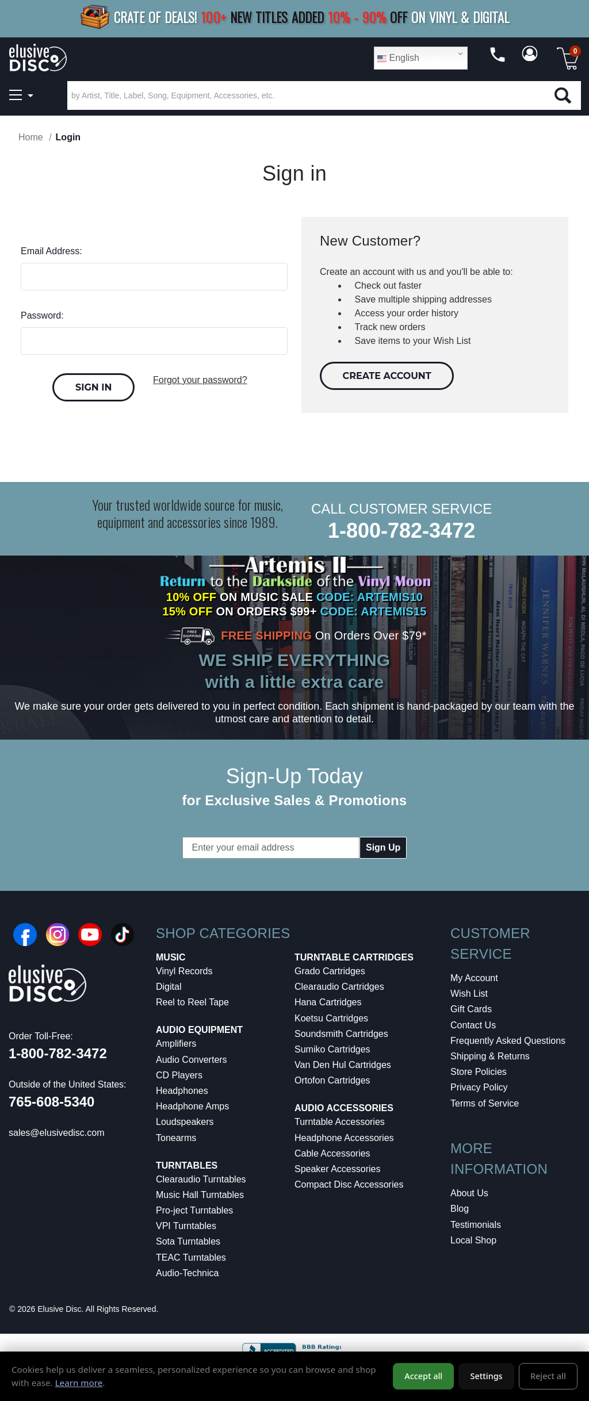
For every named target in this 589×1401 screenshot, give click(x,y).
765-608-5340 (51, 1101)
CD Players (179, 1075)
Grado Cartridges (329, 971)
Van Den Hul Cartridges (342, 1065)
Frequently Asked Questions (507, 1041)
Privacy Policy (479, 1087)
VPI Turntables (186, 1226)
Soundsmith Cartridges (341, 1034)
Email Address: (51, 251)
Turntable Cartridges (354, 957)
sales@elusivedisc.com (57, 1133)
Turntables (186, 1165)
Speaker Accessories (337, 1169)
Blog (459, 1209)
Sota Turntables (188, 1241)
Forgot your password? (200, 380)
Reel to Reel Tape (192, 1002)
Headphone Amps (192, 1106)
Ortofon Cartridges (332, 1080)
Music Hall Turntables (200, 1195)
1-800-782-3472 (401, 530)
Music (171, 957)
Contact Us (473, 1025)
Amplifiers (176, 1043)
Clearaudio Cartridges (339, 987)
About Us (469, 1193)
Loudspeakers (185, 1122)
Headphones (182, 1091)
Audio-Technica (187, 1273)
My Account (474, 978)
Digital (168, 987)
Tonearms (176, 1138)
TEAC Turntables (191, 1257)
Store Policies (478, 1072)
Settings (487, 1376)
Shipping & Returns (490, 1056)
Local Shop (473, 1240)
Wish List (469, 993)
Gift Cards (471, 1009)
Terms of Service (484, 1103)
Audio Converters (191, 1060)
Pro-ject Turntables (194, 1210)
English (398, 58)
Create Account (387, 375)
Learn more (79, 1382)
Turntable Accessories (339, 1122)
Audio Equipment (199, 1030)
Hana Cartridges (328, 1002)
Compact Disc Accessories (348, 1184)
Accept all (423, 1376)
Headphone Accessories (344, 1138)
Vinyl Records (184, 971)
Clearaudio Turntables (201, 1179)
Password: (42, 315)
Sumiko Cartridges (332, 1049)
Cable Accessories (332, 1153)
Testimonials (475, 1225)
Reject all (548, 1376)
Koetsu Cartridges (331, 1018)
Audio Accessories (343, 1108)
